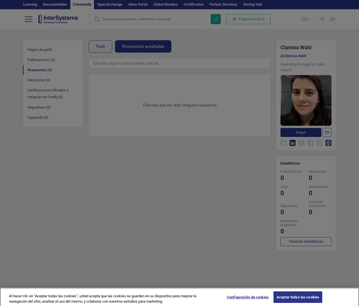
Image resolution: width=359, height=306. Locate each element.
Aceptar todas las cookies (298, 300)
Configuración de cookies (248, 300)
